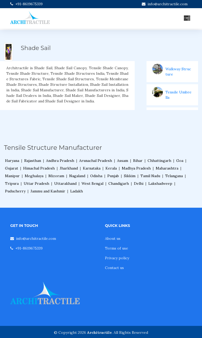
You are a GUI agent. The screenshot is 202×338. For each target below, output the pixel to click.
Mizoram (56, 175)
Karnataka (91, 168)
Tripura (12, 183)
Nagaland (77, 175)
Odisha (96, 175)
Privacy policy (117, 258)
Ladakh (76, 191)
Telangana (174, 175)
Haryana (12, 160)
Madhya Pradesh (136, 168)
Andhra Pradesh (60, 160)
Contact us (114, 267)
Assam (122, 160)
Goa (179, 160)
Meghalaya (34, 175)
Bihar (138, 160)
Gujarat (11, 168)
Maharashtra (167, 168)
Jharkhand (69, 168)
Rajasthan (32, 160)
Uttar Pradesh (36, 183)
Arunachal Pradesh (95, 160)
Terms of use (116, 248)
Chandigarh (118, 183)
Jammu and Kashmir (48, 191)
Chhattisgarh (159, 160)
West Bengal (92, 183)
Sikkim (129, 175)
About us (112, 238)
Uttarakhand (65, 183)
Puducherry (15, 191)
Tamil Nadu (150, 175)
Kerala (111, 168)
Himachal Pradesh (39, 168)
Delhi (138, 183)
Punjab (113, 175)
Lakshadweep (160, 183)
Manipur (12, 175)
